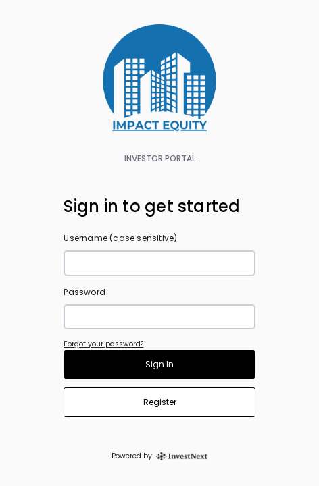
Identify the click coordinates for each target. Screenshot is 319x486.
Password (84, 292)
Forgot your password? (103, 344)
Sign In (159, 364)
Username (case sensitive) (120, 238)
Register (159, 402)
